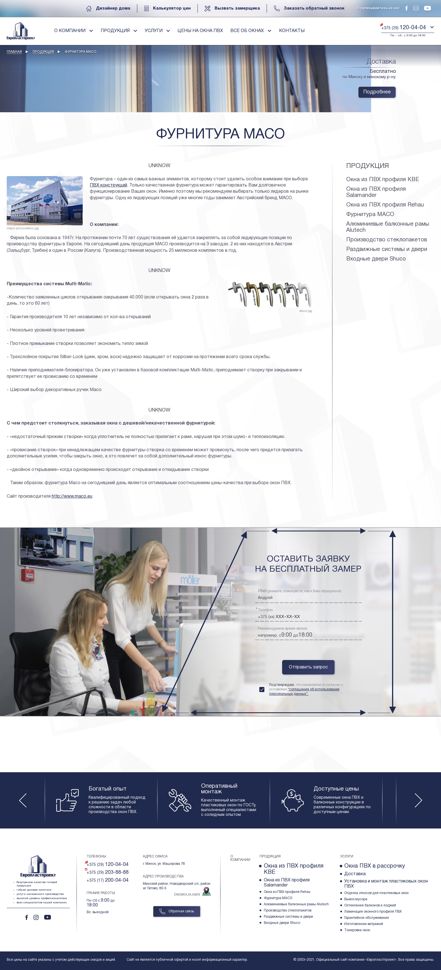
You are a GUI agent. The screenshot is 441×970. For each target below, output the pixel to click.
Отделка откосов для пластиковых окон (376, 893)
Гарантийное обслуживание (366, 917)
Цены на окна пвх (200, 31)
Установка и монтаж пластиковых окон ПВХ (386, 883)
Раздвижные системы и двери (386, 249)
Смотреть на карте (187, 894)
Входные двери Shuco (376, 259)
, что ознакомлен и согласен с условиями (306, 689)
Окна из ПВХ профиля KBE (382, 179)
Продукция (43, 51)
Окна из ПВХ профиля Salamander (376, 192)
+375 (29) (108, 864)
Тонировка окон (357, 930)
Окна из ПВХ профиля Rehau (385, 205)
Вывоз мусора (355, 899)
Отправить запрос (308, 667)
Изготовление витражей (363, 924)
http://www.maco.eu (72, 497)
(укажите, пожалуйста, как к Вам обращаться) (299, 591)
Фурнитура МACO (370, 214)
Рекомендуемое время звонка (282, 628)
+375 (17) (108, 880)
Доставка (355, 874)
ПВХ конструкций (108, 185)
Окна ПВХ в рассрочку (374, 866)
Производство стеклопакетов (386, 239)
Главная (14, 51)
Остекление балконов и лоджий (370, 905)
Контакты (292, 31)
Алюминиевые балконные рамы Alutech (387, 227)
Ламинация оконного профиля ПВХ (373, 911)
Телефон (265, 610)
